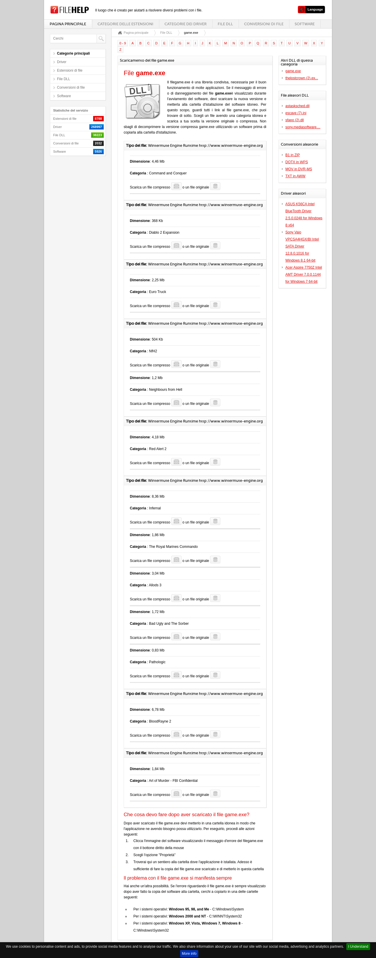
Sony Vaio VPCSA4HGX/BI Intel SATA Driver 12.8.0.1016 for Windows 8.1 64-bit (302, 246)
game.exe (293, 71)
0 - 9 (123, 43)
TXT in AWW (296, 176)
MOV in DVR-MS (299, 169)
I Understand (358, 946)
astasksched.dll (298, 106)
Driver (61, 62)
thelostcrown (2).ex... (302, 78)
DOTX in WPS (297, 162)
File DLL (225, 24)
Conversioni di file (263, 24)
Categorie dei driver (185, 24)
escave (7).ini (296, 113)
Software (305, 24)
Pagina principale (68, 24)
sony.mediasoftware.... (303, 127)
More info (189, 954)
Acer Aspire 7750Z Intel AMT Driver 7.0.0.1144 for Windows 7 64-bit (304, 274)
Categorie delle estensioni (125, 24)
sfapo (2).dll (295, 120)
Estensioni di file (70, 70)
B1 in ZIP (293, 155)
